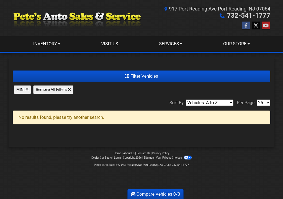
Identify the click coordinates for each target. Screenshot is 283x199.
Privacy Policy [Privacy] (160, 153)
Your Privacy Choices (174, 157)
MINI (22, 89)
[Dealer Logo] (77, 18)
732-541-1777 (248, 15)
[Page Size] (263, 103)
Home (117, 153)
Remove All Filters (53, 89)
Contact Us (143, 153)
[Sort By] (209, 103)
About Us (129, 153)
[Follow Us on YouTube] (266, 26)
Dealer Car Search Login (106, 157)
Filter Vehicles (141, 76)
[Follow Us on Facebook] (246, 26)
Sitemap (149, 157)
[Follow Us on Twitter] (256, 26)
